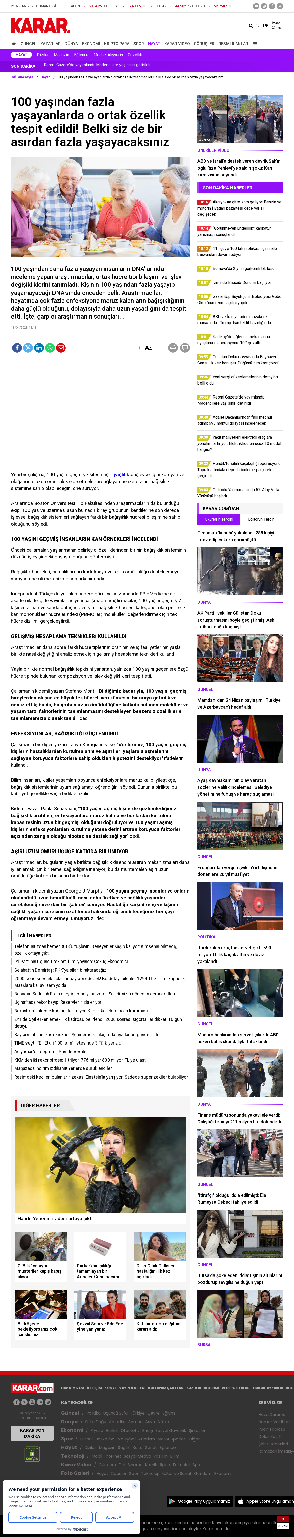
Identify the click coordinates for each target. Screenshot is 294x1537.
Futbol (86, 1439)
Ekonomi (91, 43)
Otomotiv (130, 1430)
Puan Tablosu (271, 1429)
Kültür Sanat (144, 1447)
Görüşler (204, 43)
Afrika (163, 1422)
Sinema (135, 1465)
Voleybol (127, 1439)
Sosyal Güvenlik (170, 1430)
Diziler (43, 54)
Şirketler (197, 1430)
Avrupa (135, 1422)
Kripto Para (116, 43)
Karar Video (177, 43)
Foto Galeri (75, 1473)
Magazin (61, 54)
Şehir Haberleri (273, 1444)
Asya (150, 1422)
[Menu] (254, 43)
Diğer (194, 1439)
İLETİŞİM (94, 1387)
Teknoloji (72, 1456)
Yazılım (161, 1456)
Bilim (174, 1456)
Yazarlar (51, 43)
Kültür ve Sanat (176, 1473)
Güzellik (135, 54)
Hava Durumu (271, 1414)
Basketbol (105, 1439)
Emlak (112, 1430)
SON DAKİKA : (24, 66)
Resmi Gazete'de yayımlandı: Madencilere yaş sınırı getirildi (97, 66)
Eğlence (81, 54)
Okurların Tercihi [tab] (219, 519)
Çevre (153, 1413)
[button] (140, 348)
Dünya (71, 43)
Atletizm (146, 1439)
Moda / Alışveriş (108, 54)
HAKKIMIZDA (72, 1387)
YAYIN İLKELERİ (132, 1387)
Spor (138, 43)
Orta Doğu (95, 1422)
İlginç (165, 1465)
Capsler (119, 1473)
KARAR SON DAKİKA (32, 1433)
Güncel (28, 43)
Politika (93, 1413)
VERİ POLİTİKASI (236, 1387)
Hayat (154, 43)
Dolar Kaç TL (270, 1436)
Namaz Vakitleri (274, 1422)
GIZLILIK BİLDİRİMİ (203, 1387)
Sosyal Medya (137, 1456)
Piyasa (96, 1430)
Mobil (96, 1456)
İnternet (113, 1456)
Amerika (117, 1422)
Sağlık (124, 1447)
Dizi (121, 1465)
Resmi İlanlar (233, 43)
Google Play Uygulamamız (204, 1501)
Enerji (147, 1430)
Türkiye (137, 1413)
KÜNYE (110, 1387)
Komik (151, 1465)
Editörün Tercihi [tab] (261, 519)
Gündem (107, 1465)
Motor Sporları (171, 1439)
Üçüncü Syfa (115, 1413)
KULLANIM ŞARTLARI (166, 1387)
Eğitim (168, 1413)
